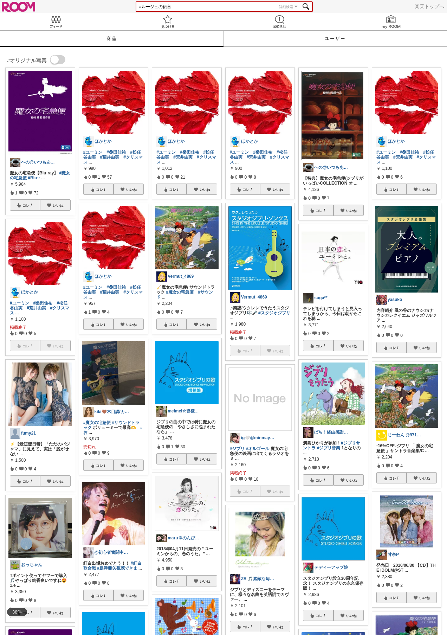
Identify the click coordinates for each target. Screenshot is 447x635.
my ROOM (391, 21)
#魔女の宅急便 (97, 422)
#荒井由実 (36, 308)
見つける (168, 21)
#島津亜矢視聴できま (117, 568)
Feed (56, 21)
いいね (58, 205)
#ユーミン (19, 303)
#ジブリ (237, 448)
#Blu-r (34, 177)
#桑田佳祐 (43, 303)
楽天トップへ (429, 6)
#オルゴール (258, 448)
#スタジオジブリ (274, 312)
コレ (27, 205)
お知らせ (279, 21)
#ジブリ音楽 (329, 447)
